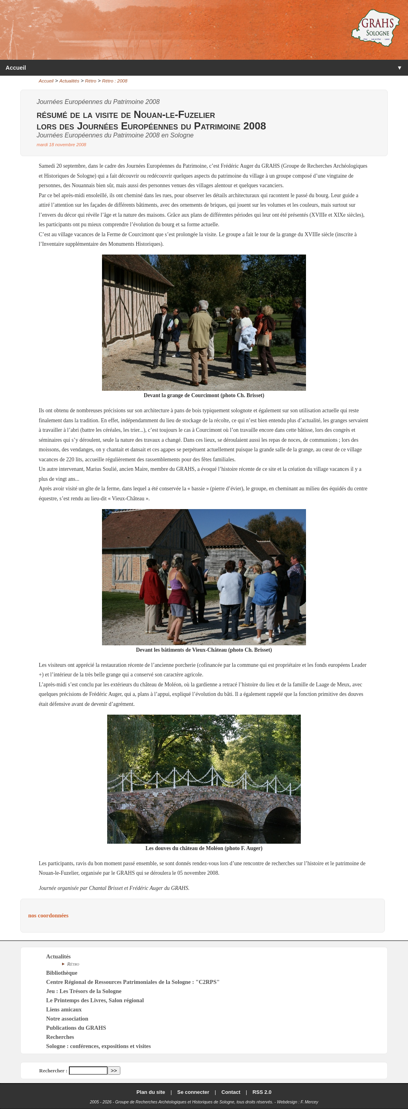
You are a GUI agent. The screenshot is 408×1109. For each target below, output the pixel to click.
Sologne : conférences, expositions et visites (98, 1046)
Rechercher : (53, 1071)
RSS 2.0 (262, 1092)
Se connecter (193, 1092)
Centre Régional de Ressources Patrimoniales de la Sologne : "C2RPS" (133, 982)
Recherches (60, 1037)
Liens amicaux (64, 1009)
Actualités (69, 80)
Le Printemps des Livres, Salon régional (95, 1000)
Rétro (90, 80)
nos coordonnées (48, 915)
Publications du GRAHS (76, 1028)
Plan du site (151, 1092)
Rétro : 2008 (114, 80)
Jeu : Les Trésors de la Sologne (84, 991)
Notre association (67, 1018)
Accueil (16, 68)
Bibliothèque (61, 973)
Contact (231, 1092)
